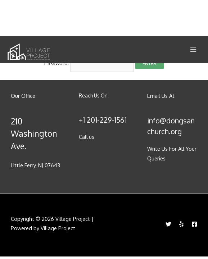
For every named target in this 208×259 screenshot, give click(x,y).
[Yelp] (181, 224)
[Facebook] (194, 224)
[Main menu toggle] (193, 49)
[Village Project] (28, 52)
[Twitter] (168, 224)
